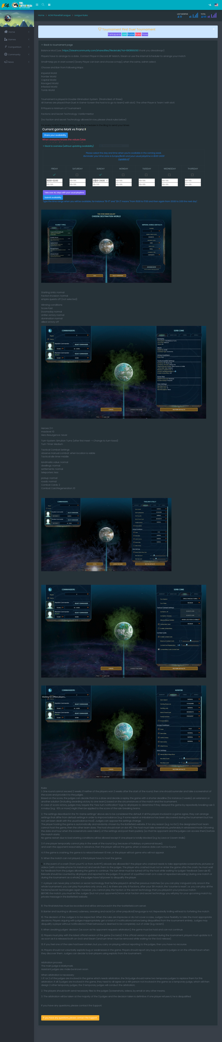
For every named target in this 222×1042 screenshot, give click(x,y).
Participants (114, 34)
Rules (138, 34)
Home (41, 15)
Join (124, 34)
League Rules (81, 15)
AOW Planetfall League (59, 15)
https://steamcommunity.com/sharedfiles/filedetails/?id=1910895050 (100, 50)
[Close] (214, 29)
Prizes (145, 34)
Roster (131, 34)
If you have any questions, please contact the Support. (70, 1017)
